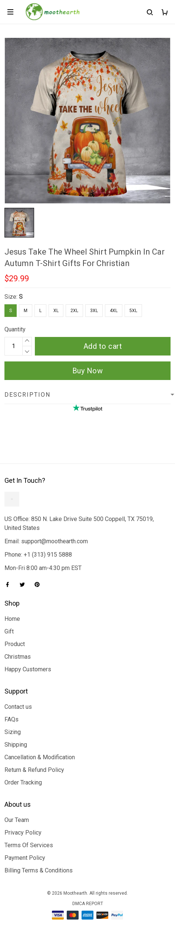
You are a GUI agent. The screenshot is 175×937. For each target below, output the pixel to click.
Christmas (17, 656)
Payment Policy (24, 857)
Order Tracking (23, 782)
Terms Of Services (28, 845)
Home (12, 618)
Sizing (12, 731)
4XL (114, 310)
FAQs (11, 719)
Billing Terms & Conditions (38, 870)
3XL (94, 310)
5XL (133, 310)
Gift (9, 631)
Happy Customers (27, 669)
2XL (74, 310)
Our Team (16, 819)
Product (14, 644)
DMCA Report (87, 903)
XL (56, 310)
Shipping (15, 744)
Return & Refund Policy (34, 769)
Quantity (15, 329)
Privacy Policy (23, 832)
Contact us (18, 706)
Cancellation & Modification (39, 757)
